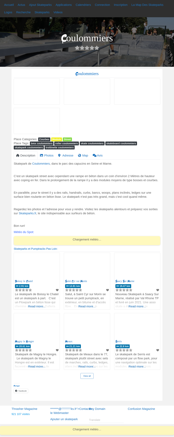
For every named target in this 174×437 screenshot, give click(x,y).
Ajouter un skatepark (64, 419)
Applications (64, 5)
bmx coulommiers (41, 143)
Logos (8, 12)
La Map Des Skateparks (147, 5)
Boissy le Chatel (24, 281)
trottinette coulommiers (60, 147)
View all (87, 376)
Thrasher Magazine (24, 409)
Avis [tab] (98, 155)
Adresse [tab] (65, 155)
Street (67, 139)
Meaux (68, 341)
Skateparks (42, 12)
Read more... (36, 306)
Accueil (9, 5)
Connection (102, 5)
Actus (21, 5)
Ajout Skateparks (40, 5)
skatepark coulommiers (29, 147)
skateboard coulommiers (121, 143)
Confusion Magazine (141, 409)
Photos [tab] (47, 155)
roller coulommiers (66, 143)
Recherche (23, 12)
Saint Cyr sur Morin (76, 281)
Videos (58, 12)
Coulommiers (41, 163)
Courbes (44, 139)
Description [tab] (25, 155)
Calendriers (83, 5)
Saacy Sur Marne (124, 281)
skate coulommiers (92, 143)
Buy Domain (97, 409)
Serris (118, 341)
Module (56, 139)
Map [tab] (83, 155)
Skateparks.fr (27, 213)
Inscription (121, 5)
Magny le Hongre (24, 341)
